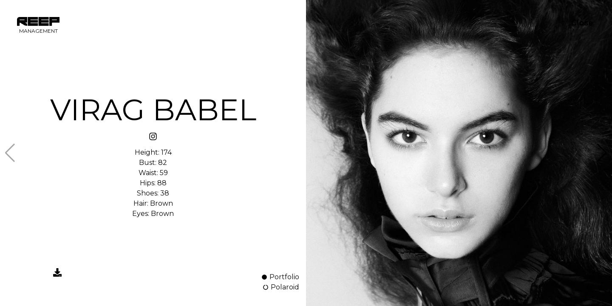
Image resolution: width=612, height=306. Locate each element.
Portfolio (280, 277)
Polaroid (280, 287)
